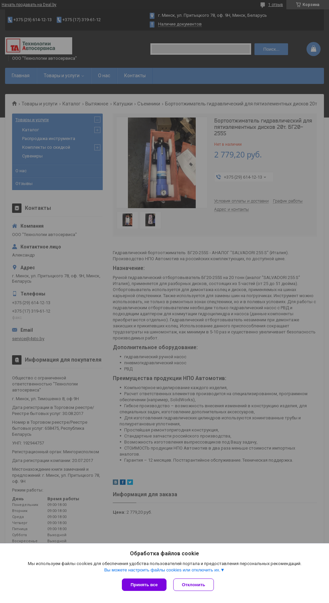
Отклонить (193, 584)
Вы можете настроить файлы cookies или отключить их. (162, 569)
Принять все (144, 584)
